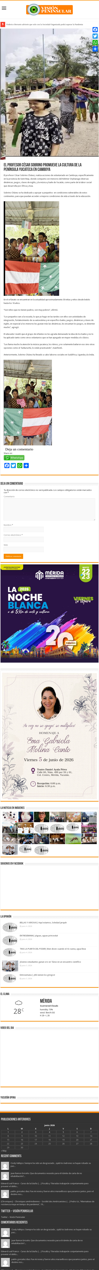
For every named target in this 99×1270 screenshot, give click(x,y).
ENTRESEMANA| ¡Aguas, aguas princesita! (39, 935)
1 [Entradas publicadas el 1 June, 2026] (8, 1132)
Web (6, 545)
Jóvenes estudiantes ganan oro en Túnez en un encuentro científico (50, 962)
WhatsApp (17, 457)
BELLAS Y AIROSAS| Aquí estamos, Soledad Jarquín (43, 922)
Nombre (8, 525)
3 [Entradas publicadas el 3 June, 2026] (35, 1132)
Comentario (9, 496)
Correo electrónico (13, 535)
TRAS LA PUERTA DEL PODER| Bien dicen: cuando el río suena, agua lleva (53, 949)
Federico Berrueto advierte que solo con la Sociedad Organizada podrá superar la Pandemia (44, 24)
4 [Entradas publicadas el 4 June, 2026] (49, 1132)
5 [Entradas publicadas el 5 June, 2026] (63, 1132)
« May (3, 1151)
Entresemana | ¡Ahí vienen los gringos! (37, 975)
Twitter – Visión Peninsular (17, 1211)
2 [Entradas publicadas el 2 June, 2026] (21, 1132)
